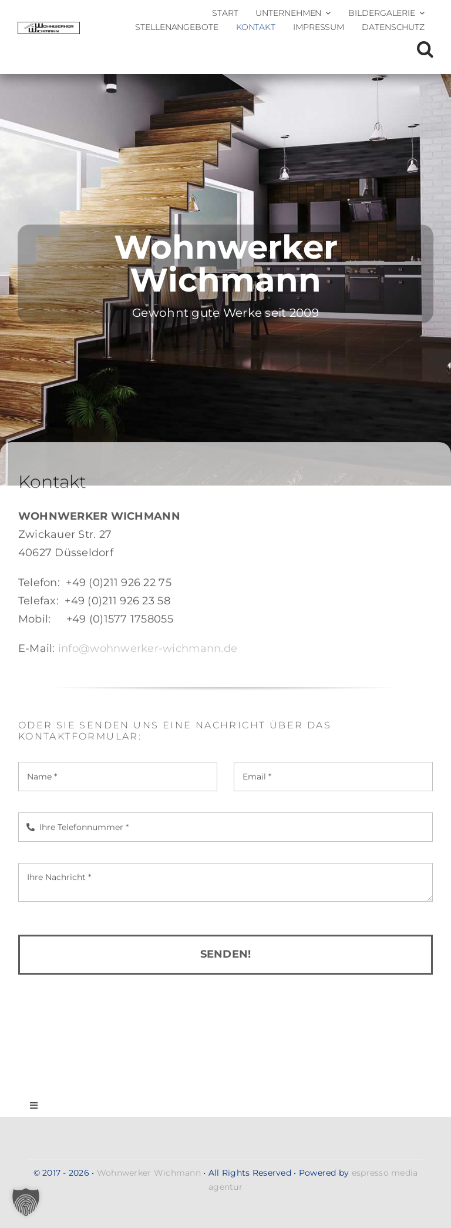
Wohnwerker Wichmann (149, 1172)
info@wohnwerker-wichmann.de (147, 652)
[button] (425, 49)
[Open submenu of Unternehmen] (326, 13)
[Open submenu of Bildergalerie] (420, 13)
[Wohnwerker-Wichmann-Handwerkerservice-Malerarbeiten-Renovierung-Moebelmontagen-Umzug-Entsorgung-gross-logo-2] (49, 27)
